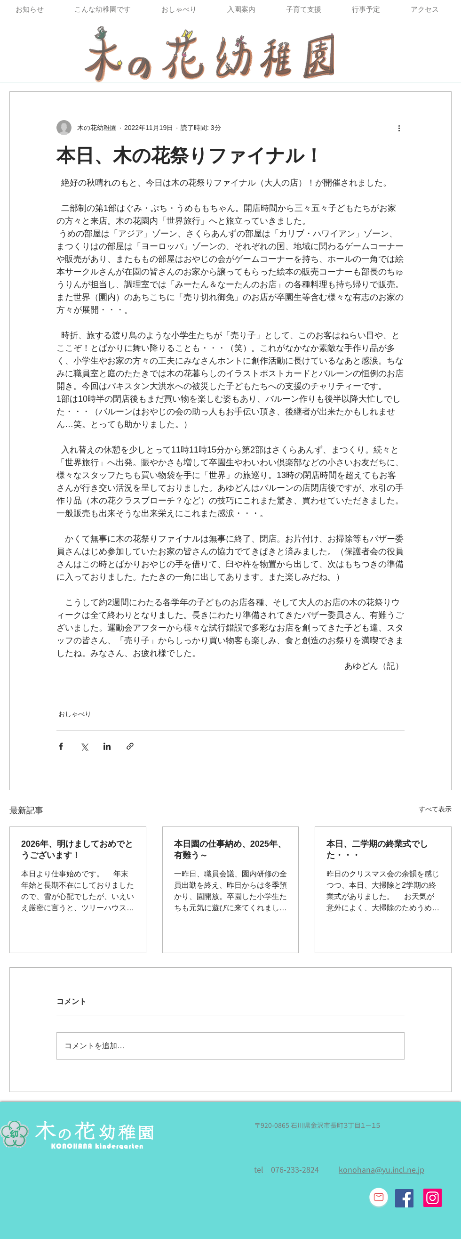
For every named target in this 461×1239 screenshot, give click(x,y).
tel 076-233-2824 (286, 1170)
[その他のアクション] (399, 127)
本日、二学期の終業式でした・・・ (377, 849)
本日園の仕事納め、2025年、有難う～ (230, 849)
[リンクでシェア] (130, 746)
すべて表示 (435, 809)
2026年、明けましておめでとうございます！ (77, 849)
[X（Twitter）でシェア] (83, 746)
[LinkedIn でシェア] (107, 746)
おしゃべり (74, 714)
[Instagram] (432, 1198)
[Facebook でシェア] (60, 746)
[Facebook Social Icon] (404, 1198)
